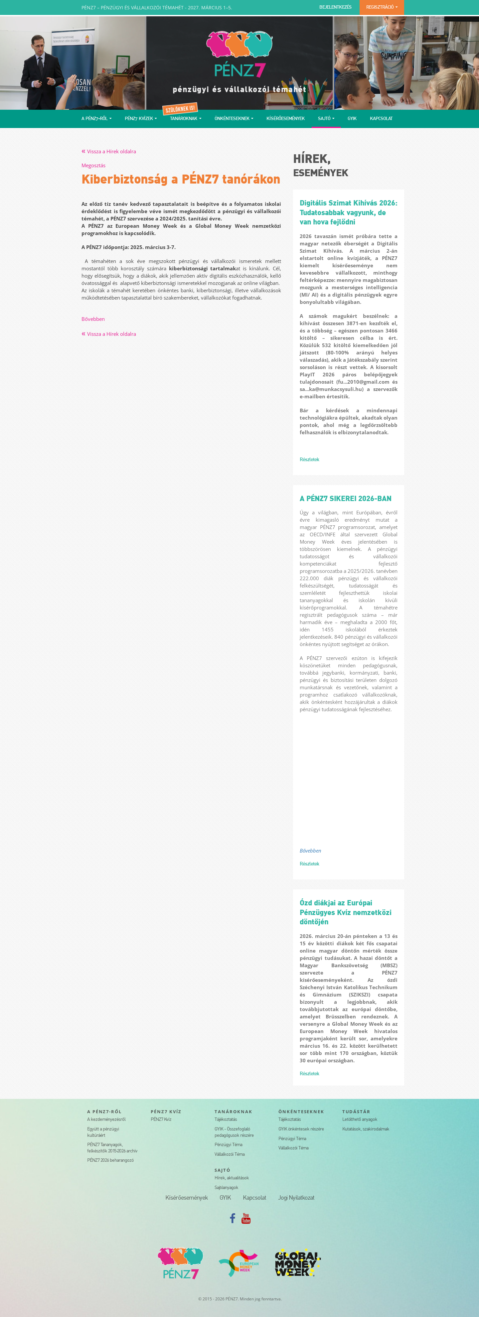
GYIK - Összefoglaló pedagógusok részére (234, 1132)
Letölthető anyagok (359, 1120)
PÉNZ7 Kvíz (161, 1120)
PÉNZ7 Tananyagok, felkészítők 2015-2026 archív (112, 1148)
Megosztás (93, 165)
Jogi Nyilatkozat (296, 1198)
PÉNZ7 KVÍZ (166, 1112)
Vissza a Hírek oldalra (108, 151)
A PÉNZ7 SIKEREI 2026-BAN (346, 499)
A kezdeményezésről (106, 1120)
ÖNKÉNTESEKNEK (232, 119)
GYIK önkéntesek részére (301, 1129)
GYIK (352, 119)
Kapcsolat (254, 1198)
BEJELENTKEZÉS (335, 7)
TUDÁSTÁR (356, 1112)
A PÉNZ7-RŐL (94, 119)
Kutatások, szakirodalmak (365, 1129)
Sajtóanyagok (226, 1188)
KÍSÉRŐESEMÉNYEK (285, 119)
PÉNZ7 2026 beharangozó (110, 1160)
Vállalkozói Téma (229, 1154)
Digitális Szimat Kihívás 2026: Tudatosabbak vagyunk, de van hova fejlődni (349, 213)
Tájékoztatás (226, 1120)
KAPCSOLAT (381, 119)
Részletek (309, 460)
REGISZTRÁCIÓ (380, 7)
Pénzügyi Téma (228, 1145)
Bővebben (93, 319)
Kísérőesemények (186, 1198)
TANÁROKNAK (183, 119)
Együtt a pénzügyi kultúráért (103, 1132)
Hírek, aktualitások (232, 1178)
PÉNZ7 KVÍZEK (139, 119)
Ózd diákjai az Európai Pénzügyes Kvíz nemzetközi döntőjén (346, 913)
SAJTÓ (324, 119)
